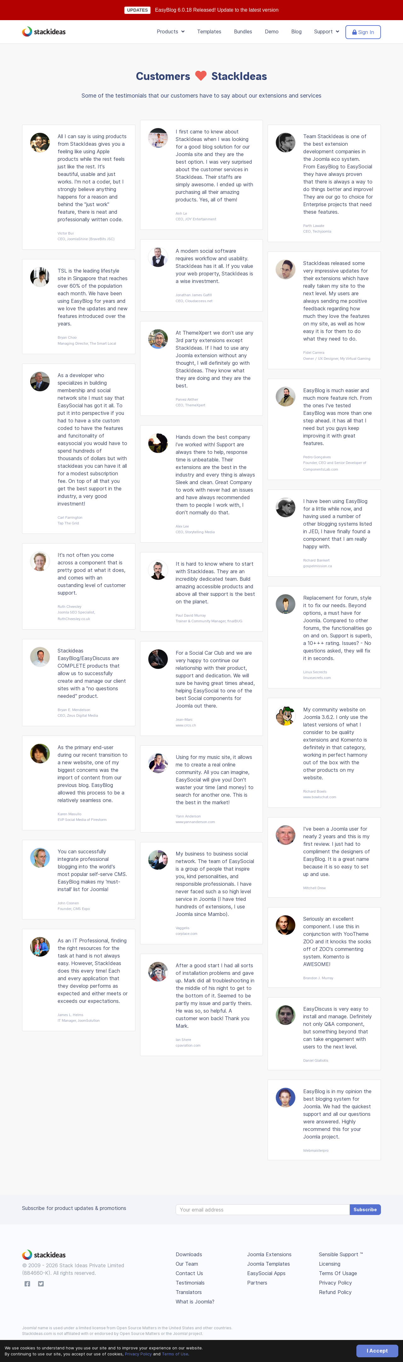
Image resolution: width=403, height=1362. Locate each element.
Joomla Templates (268, 1264)
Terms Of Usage (338, 1273)
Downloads (189, 1254)
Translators (189, 1292)
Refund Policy (335, 1292)
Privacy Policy (138, 1353)
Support (326, 31)
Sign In (363, 32)
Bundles (243, 31)
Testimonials (190, 1283)
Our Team (187, 1264)
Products (170, 31)
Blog (296, 31)
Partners (257, 1283)
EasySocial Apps (266, 1273)
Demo (272, 31)
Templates (209, 31)
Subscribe (365, 1209)
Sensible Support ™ (341, 1254)
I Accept (377, 1351)
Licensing (329, 1264)
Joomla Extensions (269, 1254)
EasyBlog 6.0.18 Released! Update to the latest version (216, 10)
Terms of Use (175, 1353)
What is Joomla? (195, 1301)
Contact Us (189, 1273)
